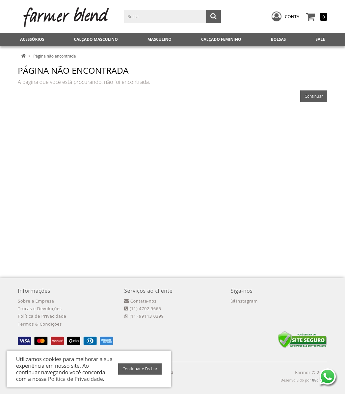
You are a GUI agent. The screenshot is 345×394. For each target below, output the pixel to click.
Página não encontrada (54, 56)
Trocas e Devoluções (40, 308)
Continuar (314, 96)
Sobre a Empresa (36, 301)
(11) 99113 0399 (144, 316)
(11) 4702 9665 (142, 308)
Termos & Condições (40, 324)
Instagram (244, 301)
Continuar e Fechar (139, 369)
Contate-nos (140, 301)
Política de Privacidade (42, 316)
